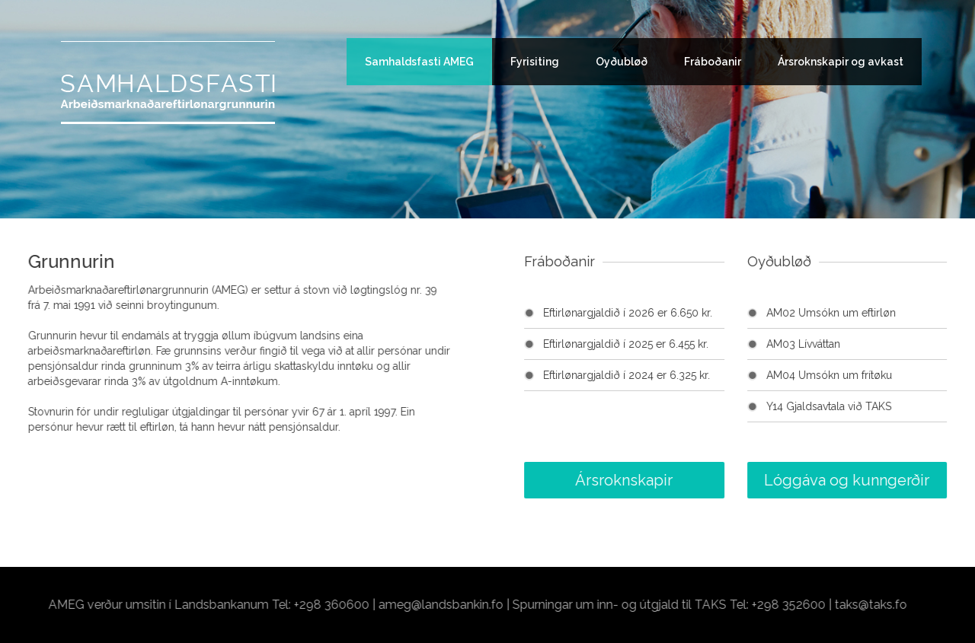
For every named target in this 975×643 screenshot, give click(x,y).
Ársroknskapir (668, 480)
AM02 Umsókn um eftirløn (876, 313)
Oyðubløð (621, 62)
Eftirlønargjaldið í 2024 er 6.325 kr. (670, 375)
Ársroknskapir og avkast (840, 62)
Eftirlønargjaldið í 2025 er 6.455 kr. (670, 344)
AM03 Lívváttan (847, 344)
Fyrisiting (534, 62)
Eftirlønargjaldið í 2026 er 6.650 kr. (671, 313)
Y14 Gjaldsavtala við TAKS (872, 406)
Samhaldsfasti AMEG (419, 62)
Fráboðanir (712, 62)
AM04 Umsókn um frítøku (873, 375)
